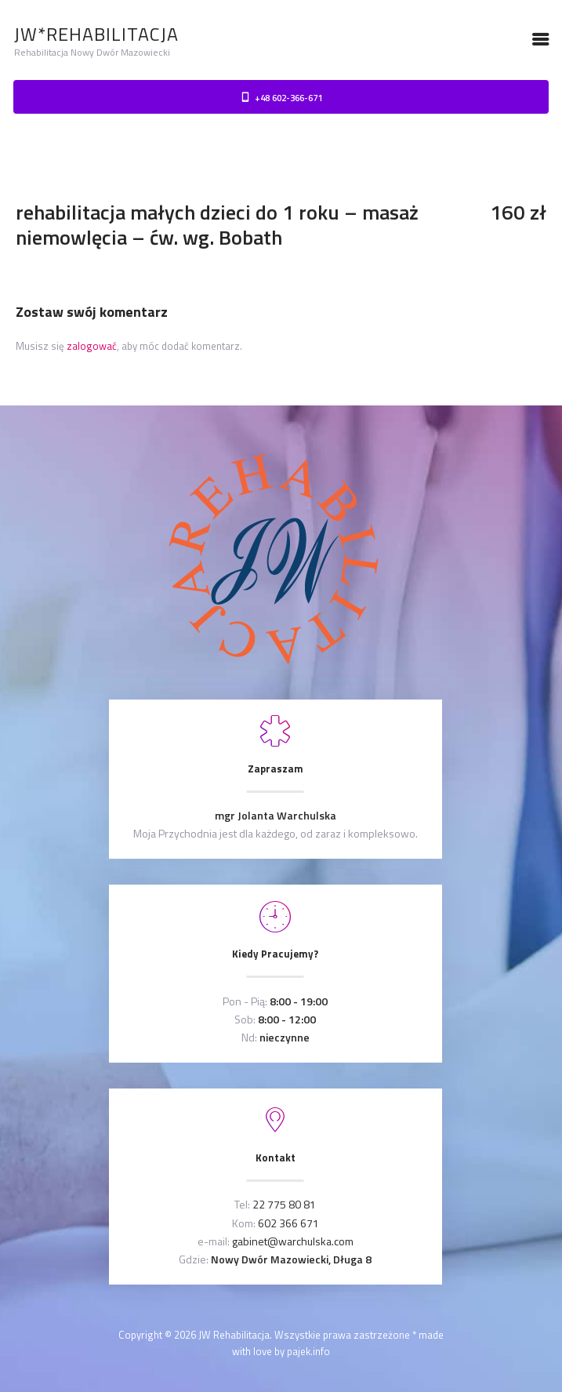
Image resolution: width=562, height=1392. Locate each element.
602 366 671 (288, 1223)
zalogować (92, 346)
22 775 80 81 (284, 1204)
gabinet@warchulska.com (293, 1241)
